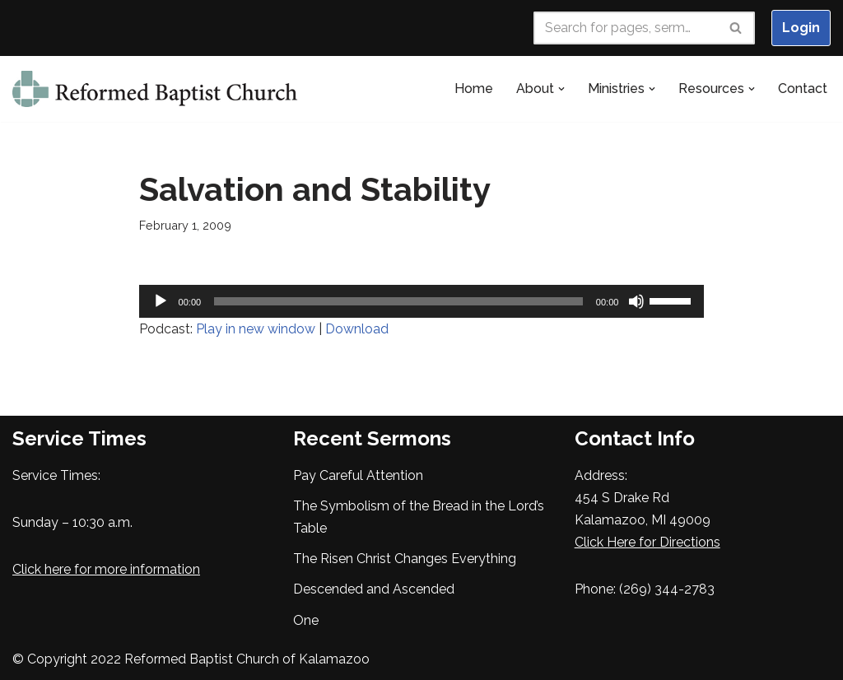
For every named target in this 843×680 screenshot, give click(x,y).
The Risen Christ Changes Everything (404, 558)
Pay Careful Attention (358, 475)
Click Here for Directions (647, 542)
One (306, 620)
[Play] (160, 301)
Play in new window (255, 329)
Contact (802, 88)
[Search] (625, 28)
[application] (422, 301)
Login (801, 27)
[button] (561, 89)
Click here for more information (106, 569)
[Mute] (636, 301)
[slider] (398, 301)
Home (473, 88)
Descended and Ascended (373, 589)
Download (357, 329)
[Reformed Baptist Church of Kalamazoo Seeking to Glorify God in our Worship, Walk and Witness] (156, 89)
